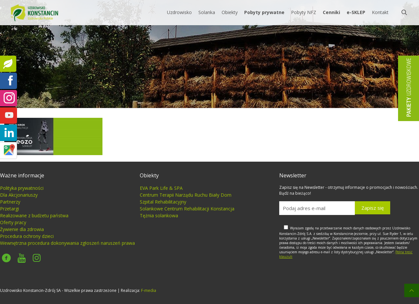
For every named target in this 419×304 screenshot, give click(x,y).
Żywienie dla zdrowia (22, 229)
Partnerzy (10, 202)
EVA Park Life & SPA (161, 188)
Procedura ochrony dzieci (27, 236)
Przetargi (9, 209)
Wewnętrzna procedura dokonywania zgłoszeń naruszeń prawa (67, 243)
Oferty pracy (13, 222)
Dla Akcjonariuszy (19, 195)
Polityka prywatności (22, 188)
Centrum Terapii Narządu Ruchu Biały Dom (185, 195)
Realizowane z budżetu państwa (34, 215)
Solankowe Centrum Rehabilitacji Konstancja (187, 209)
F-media (148, 290)
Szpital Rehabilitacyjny (163, 202)
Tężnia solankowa (159, 215)
